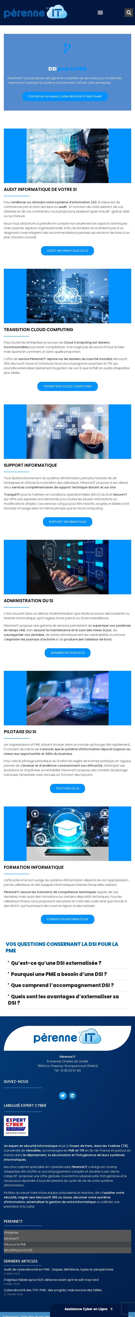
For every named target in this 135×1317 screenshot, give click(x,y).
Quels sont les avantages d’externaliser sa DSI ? (63, 999)
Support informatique (30, 465)
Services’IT (11, 1238)
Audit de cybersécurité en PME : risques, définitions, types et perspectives (58, 1269)
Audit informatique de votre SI (40, 189)
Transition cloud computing (38, 330)
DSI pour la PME (15, 1244)
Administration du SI (28, 601)
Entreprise (11, 1232)
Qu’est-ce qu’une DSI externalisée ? (56, 963)
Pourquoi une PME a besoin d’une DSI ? (59, 974)
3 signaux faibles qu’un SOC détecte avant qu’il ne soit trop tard (51, 1280)
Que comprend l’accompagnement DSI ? (62, 985)
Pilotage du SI (20, 732)
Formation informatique (34, 867)
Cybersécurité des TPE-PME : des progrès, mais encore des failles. (53, 1290)
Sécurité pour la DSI (18, 1250)
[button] (100, 12)
